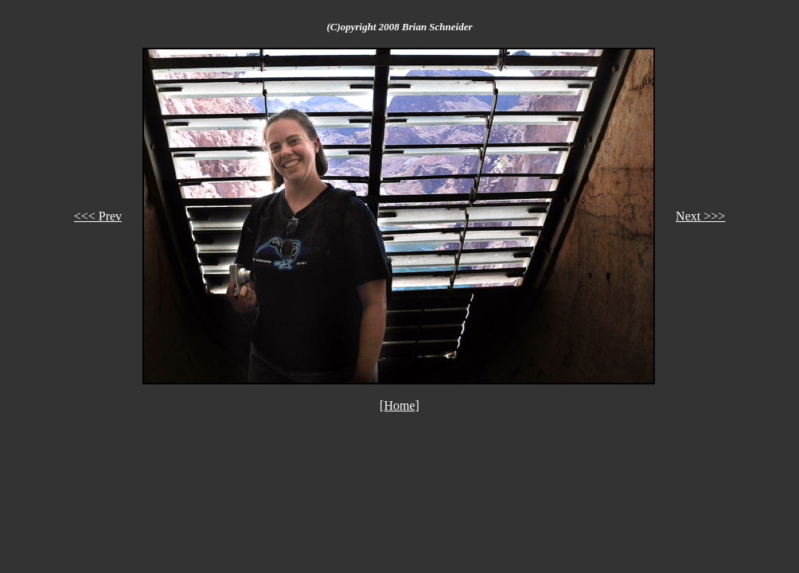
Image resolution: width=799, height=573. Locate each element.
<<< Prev (98, 216)
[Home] (399, 405)
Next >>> (700, 216)
